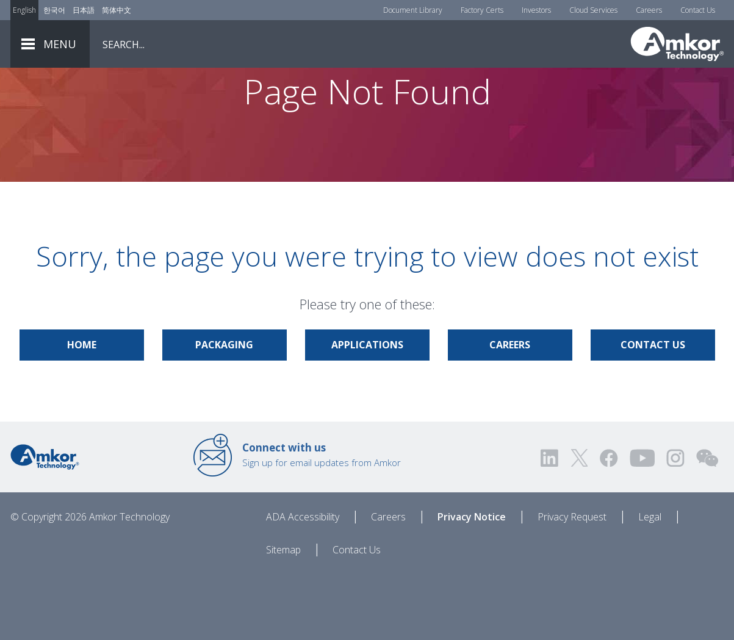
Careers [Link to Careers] (509, 411)
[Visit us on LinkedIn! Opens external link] (550, 524)
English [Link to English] (24, 10)
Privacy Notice (471, 583)
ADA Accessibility (302, 583)
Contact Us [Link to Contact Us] (653, 411)
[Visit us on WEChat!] (707, 524)
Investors (536, 10)
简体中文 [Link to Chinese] (116, 10)
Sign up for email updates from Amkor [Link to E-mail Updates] (321, 521)
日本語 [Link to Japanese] (84, 10)
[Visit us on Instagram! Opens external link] (675, 524)
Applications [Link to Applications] (367, 411)
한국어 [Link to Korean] (54, 10)
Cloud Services (593, 10)
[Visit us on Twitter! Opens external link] (579, 524)
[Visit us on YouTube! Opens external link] (642, 524)
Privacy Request (572, 583)
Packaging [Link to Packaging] (224, 411)
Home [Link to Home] (81, 411)
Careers (649, 10)
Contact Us (697, 10)
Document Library (412, 10)
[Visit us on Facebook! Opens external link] (608, 524)
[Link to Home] (44, 522)
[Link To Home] (677, 44)
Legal (649, 583)
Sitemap (283, 616)
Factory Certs (482, 10)
